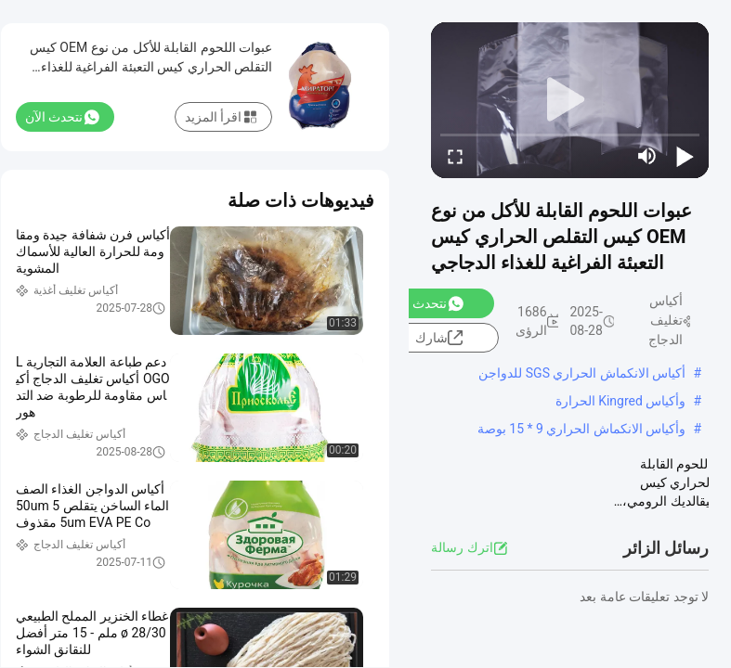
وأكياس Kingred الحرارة (620, 400)
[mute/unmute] (647, 156)
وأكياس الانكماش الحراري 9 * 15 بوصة (581, 428)
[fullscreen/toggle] (455, 156)
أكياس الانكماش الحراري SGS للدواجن (581, 373)
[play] (570, 100)
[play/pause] (684, 156)
